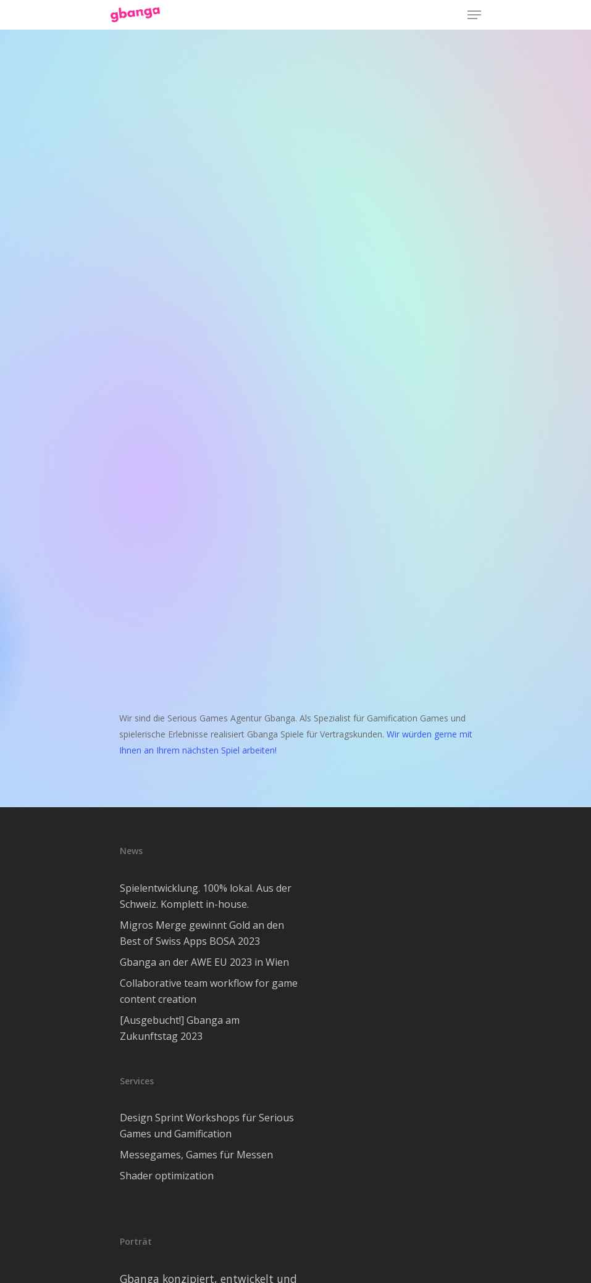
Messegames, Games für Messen (196, 1154)
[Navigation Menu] (474, 15)
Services (137, 1081)
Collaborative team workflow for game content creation (209, 991)
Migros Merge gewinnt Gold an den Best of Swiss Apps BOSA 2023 (202, 933)
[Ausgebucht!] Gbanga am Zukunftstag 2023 (180, 1028)
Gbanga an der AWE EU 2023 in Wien (204, 962)
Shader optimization (167, 1175)
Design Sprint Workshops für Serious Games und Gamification (207, 1125)
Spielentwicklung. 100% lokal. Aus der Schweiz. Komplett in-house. (205, 896)
